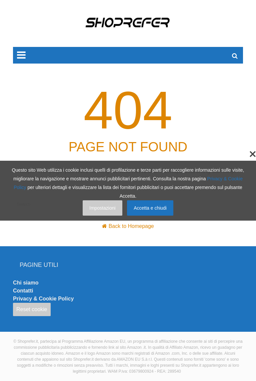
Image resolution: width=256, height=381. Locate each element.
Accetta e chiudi (150, 208)
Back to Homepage (131, 226)
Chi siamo (25, 283)
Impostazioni (102, 208)
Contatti (23, 290)
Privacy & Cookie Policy (43, 298)
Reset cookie (31, 309)
